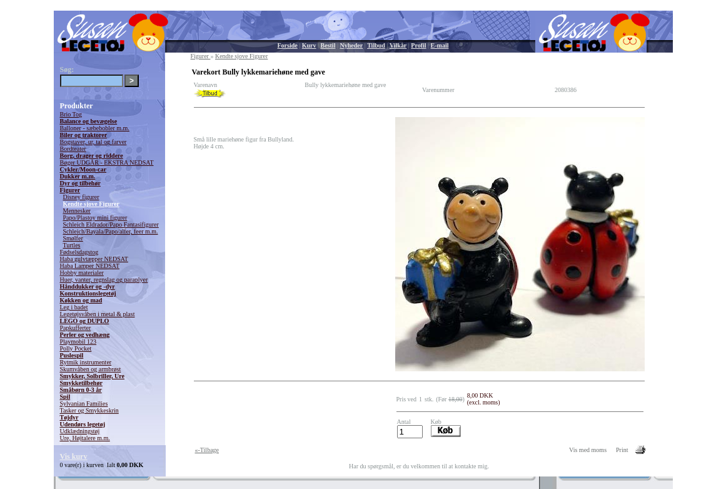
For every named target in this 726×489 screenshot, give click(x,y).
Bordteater (73, 148)
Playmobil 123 (78, 341)
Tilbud (376, 45)
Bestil (328, 45)
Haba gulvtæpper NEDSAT (94, 258)
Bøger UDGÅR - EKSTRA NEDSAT (107, 162)
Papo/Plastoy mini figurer (95, 217)
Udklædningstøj (80, 431)
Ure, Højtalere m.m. (85, 438)
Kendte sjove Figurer (91, 203)
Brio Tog (71, 114)
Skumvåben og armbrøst (90, 369)
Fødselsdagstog (79, 252)
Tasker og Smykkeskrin (89, 410)
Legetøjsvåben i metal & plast (97, 314)
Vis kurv (74, 456)
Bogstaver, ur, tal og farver (93, 141)
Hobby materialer (82, 272)
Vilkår (398, 45)
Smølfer (73, 238)
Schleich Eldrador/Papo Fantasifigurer (111, 224)
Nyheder (351, 45)
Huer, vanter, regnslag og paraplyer (104, 279)
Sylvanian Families (84, 403)
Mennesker (77, 210)
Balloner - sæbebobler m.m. (94, 128)
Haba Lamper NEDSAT (90, 265)
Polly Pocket (76, 348)
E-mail (440, 45)
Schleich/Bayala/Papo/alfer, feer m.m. (110, 231)
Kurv (309, 45)
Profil (418, 45)
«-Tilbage (207, 449)
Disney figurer (81, 196)
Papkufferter (75, 327)
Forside (288, 45)
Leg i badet (74, 307)
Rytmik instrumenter (86, 362)
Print (622, 449)
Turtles (72, 245)
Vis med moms (588, 449)
